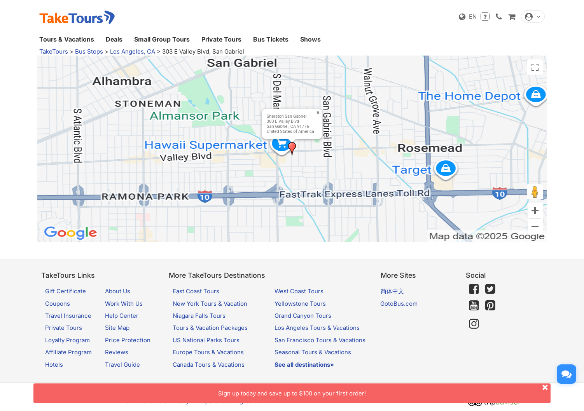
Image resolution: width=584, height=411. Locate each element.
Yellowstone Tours (300, 303)
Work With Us (124, 303)
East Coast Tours (196, 291)
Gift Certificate (65, 291)
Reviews (116, 352)
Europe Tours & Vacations (208, 352)
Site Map (117, 327)
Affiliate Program (68, 352)
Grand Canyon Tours (303, 315)
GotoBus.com (399, 303)
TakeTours (53, 51)
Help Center (121, 315)
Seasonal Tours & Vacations (313, 352)
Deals (114, 39)
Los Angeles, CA (132, 51)
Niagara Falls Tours (199, 315)
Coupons (57, 303)
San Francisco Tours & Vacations (320, 340)
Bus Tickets (271, 39)
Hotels (54, 364)
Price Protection (127, 340)
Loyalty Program (67, 340)
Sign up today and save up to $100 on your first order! (384, 390)
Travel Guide (122, 364)
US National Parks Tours (206, 340)
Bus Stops (89, 51)
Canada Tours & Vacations (209, 364)
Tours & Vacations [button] (66, 39)
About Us (117, 291)
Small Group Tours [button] (162, 39)
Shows (310, 39)
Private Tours (221, 39)
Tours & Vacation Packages (210, 327)
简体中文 (392, 291)
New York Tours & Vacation (210, 303)
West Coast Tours (299, 291)
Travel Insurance (68, 315)
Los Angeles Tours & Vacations (317, 327)
